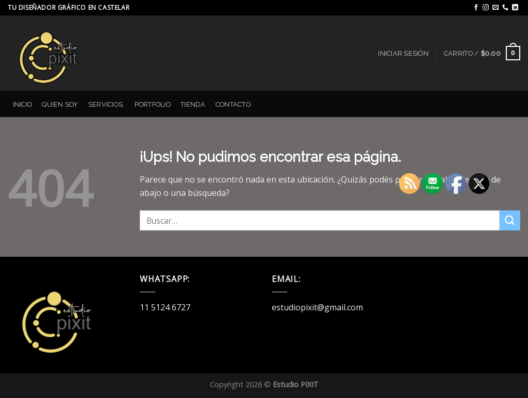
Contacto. (234, 104)
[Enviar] (510, 220)
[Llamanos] (505, 7)
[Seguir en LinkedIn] (515, 7)
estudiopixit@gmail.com (317, 307)
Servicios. (106, 104)
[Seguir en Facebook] (476, 7)
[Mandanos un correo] (495, 7)
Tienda (193, 104)
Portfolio (153, 104)
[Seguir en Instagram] (486, 7)
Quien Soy (60, 104)
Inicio (22, 104)
